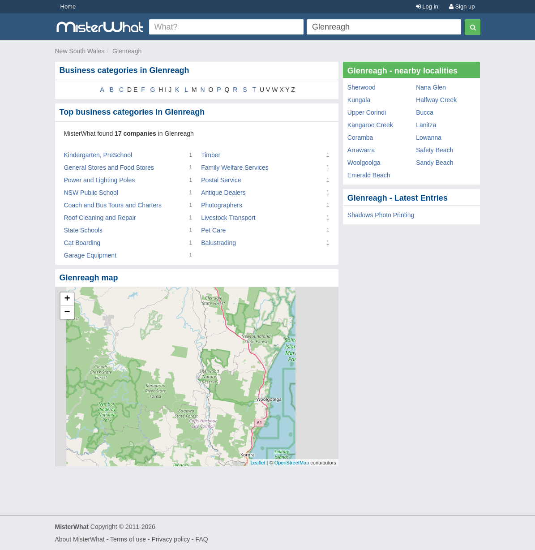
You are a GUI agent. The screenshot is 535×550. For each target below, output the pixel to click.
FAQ (202, 539)
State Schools (83, 230)
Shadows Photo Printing (380, 215)
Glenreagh (126, 51)
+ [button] (67, 299)
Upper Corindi (366, 112)
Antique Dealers (223, 192)
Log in (427, 6)
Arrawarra (361, 150)
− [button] (67, 312)
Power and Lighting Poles (99, 180)
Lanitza (426, 125)
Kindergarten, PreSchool (98, 155)
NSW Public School (91, 192)
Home (68, 6)
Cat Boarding (82, 242)
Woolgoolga (364, 162)
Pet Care (213, 230)
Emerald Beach (368, 175)
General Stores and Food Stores (109, 167)
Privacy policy (171, 539)
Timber (210, 155)
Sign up (462, 6)
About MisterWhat (80, 539)
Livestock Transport (228, 217)
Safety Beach (434, 150)
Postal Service (221, 180)
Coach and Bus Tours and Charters (113, 205)
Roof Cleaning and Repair (100, 217)
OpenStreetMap (291, 462)
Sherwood (361, 87)
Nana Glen (431, 87)
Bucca (424, 112)
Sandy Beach (434, 162)
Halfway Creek (436, 99)
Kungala (358, 99)
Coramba (360, 137)
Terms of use (128, 539)
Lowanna (428, 137)
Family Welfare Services (235, 167)
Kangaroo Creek (370, 125)
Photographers (221, 205)
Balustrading (218, 242)
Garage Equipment (90, 255)
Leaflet (257, 462)
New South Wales (80, 51)
